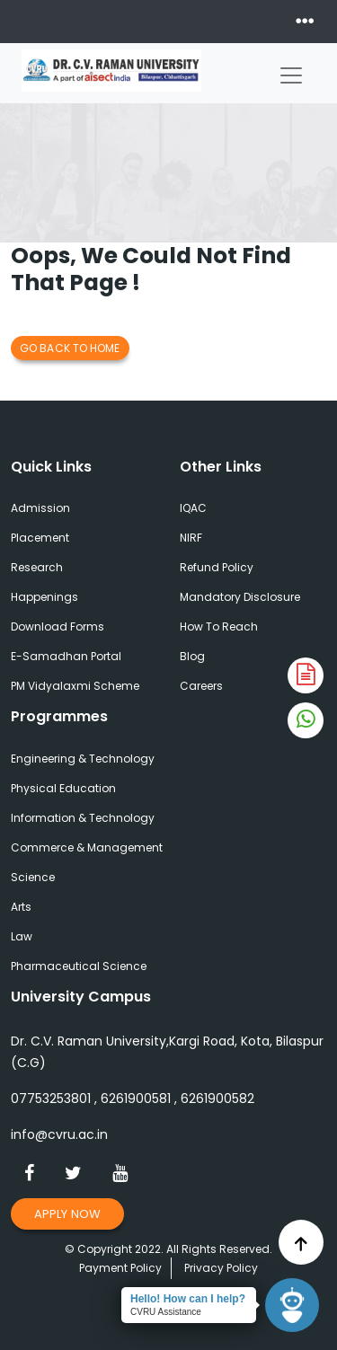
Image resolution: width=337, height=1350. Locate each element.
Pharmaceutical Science (78, 966)
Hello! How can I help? (187, 1299)
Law (21, 936)
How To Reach (219, 626)
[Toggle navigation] (291, 71)
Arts (21, 906)
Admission (40, 508)
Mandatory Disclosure (240, 596)
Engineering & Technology (83, 758)
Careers (201, 685)
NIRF (191, 537)
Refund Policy (216, 567)
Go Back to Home (70, 348)
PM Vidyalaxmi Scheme (75, 685)
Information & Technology (83, 817)
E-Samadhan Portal (66, 656)
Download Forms (57, 626)
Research (37, 567)
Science (33, 877)
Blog (192, 656)
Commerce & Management (87, 847)
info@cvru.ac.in (59, 1134)
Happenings (44, 596)
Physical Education (63, 788)
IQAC (193, 508)
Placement (40, 537)
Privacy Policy (221, 1267)
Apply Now (67, 1213)
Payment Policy (120, 1267)
